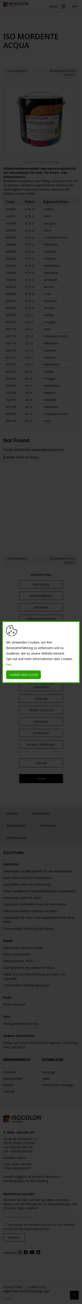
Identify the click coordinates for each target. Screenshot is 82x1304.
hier (8, 664)
